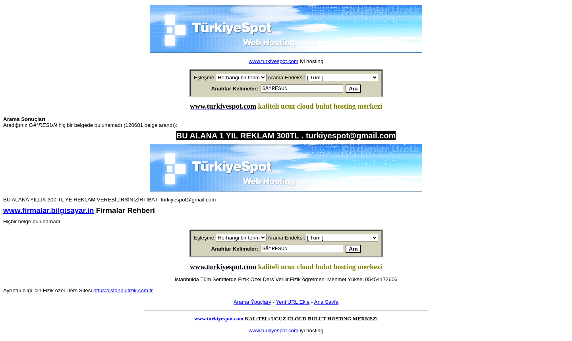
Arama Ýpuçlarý (252, 304)
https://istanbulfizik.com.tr (123, 293)
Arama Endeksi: (286, 77)
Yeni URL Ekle (292, 304)
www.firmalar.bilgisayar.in (48, 211)
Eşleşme (204, 77)
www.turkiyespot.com (273, 61)
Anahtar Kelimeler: (225, 89)
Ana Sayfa (326, 304)
